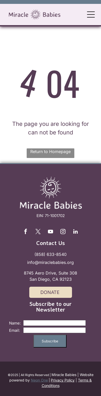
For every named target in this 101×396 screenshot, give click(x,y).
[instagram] (63, 232)
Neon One (39, 380)
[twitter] (38, 232)
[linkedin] (75, 232)
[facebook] (26, 232)
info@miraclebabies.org (50, 262)
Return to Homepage (50, 151)
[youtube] (50, 232)
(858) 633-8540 (50, 254)
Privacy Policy (63, 380)
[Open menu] (91, 14)
